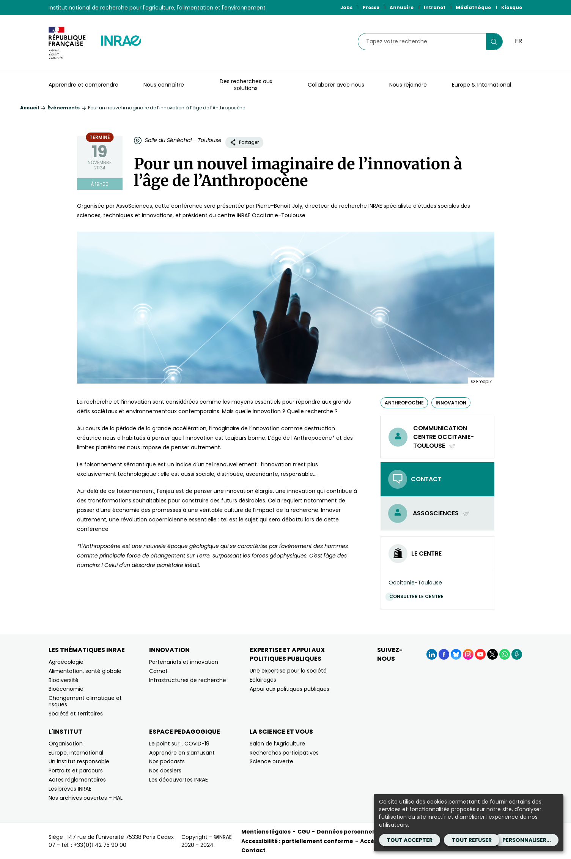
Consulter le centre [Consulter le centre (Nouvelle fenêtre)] (418, 596)
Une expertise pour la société (288, 670)
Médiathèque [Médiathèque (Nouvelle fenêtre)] (473, 7)
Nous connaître (163, 84)
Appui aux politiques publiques (289, 689)
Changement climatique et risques (85, 701)
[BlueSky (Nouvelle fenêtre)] (456, 654)
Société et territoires (76, 713)
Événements (63, 107)
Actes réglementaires (77, 779)
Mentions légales (266, 831)
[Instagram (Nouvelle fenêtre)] (468, 654)
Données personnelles (349, 831)
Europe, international (76, 752)
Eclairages (263, 680)
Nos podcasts (167, 761)
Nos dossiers (165, 770)
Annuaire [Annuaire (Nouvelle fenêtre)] (402, 7)
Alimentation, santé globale (85, 671)
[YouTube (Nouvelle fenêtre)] (480, 654)
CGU (303, 831)
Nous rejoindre (408, 84)
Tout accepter (410, 840)
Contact (253, 850)
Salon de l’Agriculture (277, 743)
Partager (244, 142)
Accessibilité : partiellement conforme (297, 841)
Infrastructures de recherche (187, 680)
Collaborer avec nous (336, 84)
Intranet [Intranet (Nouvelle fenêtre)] (434, 7)
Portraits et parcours (76, 770)
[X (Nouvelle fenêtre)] (492, 654)
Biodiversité (64, 680)
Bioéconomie (66, 689)
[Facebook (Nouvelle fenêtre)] (444, 654)
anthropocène (404, 402)
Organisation (66, 743)
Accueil (29, 107)
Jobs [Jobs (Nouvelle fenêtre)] (346, 7)
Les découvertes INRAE (178, 779)
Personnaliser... (526, 840)
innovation (451, 402)
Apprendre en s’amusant (182, 752)
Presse (371, 7)
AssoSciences (441, 513)
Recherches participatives (284, 752)
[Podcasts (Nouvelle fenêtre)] (516, 654)
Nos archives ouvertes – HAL (86, 798)
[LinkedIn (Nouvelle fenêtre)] (431, 654)
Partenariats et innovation (183, 662)
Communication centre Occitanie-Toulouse (443, 437)
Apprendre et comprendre (83, 84)
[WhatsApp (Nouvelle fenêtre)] (504, 654)
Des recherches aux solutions (246, 84)
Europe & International (481, 84)
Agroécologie (66, 662)
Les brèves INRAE (70, 789)
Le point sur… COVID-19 (179, 743)
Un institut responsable (79, 761)
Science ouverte (271, 761)
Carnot (158, 671)
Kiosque (511, 7)
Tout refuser (471, 840)
